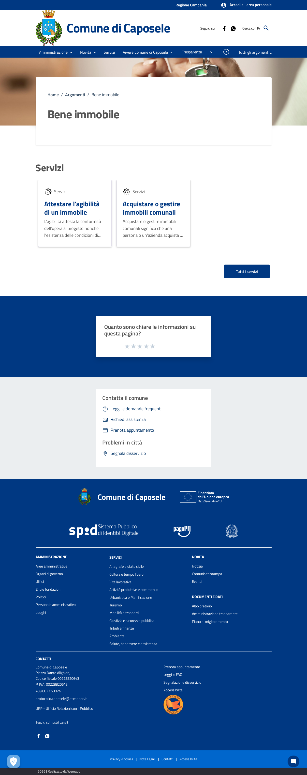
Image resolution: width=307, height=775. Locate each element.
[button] (246, 5)
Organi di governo (49, 574)
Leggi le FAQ (172, 674)
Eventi (197, 581)
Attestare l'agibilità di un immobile (72, 208)
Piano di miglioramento (210, 621)
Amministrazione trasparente (215, 614)
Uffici (40, 581)
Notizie (197, 566)
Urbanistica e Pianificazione (130, 597)
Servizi (50, 168)
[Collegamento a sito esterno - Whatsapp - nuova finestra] (233, 28)
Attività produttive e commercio (133, 589)
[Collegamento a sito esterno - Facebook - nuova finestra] (224, 28)
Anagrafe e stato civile (126, 566)
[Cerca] (266, 28)
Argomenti (75, 94)
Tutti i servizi (247, 271)
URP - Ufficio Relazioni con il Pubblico (64, 708)
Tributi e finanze (121, 628)
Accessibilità (173, 690)
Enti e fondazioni (48, 589)
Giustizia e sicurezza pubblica (131, 620)
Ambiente (117, 636)
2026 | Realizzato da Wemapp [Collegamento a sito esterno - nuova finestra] (59, 771)
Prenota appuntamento (181, 667)
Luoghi (41, 612)
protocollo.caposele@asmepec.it (61, 698)
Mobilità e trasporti (124, 613)
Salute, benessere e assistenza (133, 644)
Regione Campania (191, 5)
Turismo (115, 605)
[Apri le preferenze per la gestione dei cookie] (13, 761)
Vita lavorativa (120, 582)
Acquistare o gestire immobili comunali (151, 208)
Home (53, 94)
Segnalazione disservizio (182, 682)
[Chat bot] (293, 761)
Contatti (43, 659)
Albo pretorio (202, 606)
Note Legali (147, 758)
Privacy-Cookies (121, 758)
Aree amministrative (51, 566)
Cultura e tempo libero (126, 574)
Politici (41, 597)
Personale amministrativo (56, 604)
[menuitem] (190, 51)
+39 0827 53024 (48, 691)
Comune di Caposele (118, 27)
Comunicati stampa (207, 574)
